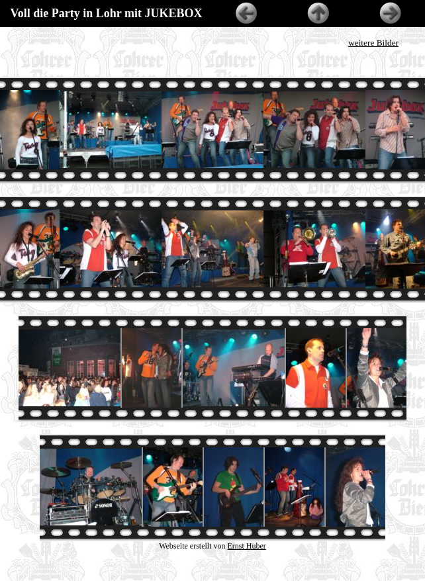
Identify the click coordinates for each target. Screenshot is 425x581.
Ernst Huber (247, 546)
